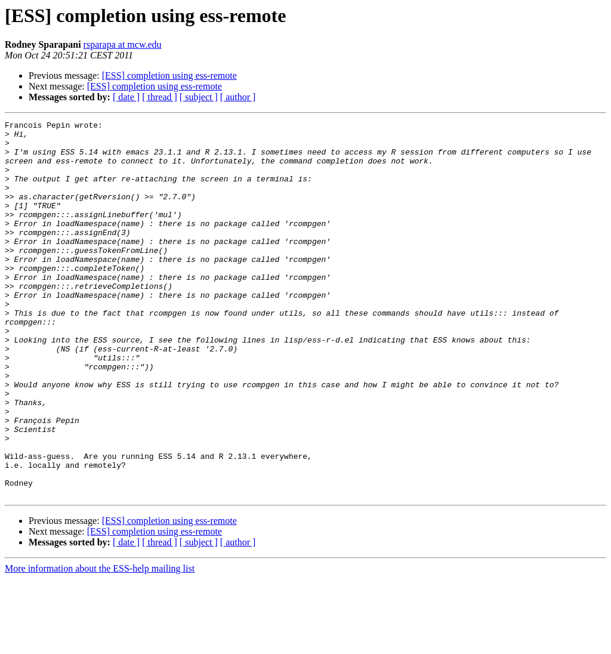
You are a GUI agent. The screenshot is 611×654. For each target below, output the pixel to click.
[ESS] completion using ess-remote (169, 75)
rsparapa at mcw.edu (123, 44)
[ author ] (238, 97)
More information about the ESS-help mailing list (100, 643)
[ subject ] (199, 97)
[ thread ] (159, 97)
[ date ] (126, 97)
